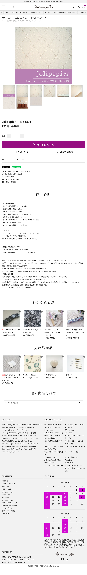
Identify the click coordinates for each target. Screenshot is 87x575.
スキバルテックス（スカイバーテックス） (27, 443)
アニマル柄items (71, 457)
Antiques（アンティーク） (11, 446)
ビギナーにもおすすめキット (75, 446)
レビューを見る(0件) (10, 179)
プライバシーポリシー (26, 559)
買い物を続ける (9, 177)
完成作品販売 (7, 441)
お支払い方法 (6, 557)
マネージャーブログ (9, 511)
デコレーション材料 (22, 435)
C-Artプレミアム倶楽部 (27, 449)
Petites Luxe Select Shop (22, 441)
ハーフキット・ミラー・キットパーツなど (65, 12)
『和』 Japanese (30, 446)
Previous (2, 12)
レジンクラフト (26, 438)
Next (84, 12)
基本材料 (32, 435)
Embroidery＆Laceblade (74, 435)
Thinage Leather (51, 457)
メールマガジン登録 (9, 562)
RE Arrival (69, 430)
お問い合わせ (22, 152)
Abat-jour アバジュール (10, 452)
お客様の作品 (6, 489)
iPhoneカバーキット (72, 452)
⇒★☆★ (27, 287)
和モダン (68, 438)
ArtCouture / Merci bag (11, 424)
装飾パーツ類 (49, 462)
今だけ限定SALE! (20, 427)
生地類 (6, 12)
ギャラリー (5, 486)
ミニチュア (35, 438)
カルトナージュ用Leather (20, 12)
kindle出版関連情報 (9, 505)
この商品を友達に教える (12, 174)
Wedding (68, 460)
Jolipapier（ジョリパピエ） (11, 438)
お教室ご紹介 (6, 494)
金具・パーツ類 (35, 12)
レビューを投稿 (9, 182)
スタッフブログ (7, 508)
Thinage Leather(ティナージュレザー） (16, 433)
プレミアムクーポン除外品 (53, 465)
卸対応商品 (69, 462)
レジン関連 (6, 513)
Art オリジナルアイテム (52, 460)
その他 (22, 446)
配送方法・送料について (10, 559)
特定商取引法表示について (21, 557)
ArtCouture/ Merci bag (53, 433)
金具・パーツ (6, 435)
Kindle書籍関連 (8, 427)
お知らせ (5, 481)
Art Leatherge (7, 443)
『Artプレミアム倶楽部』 (52, 435)
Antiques (5, 497)
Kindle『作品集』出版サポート (31, 424)
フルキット (47, 12)
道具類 (13, 435)
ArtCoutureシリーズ (9, 503)
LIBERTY (68, 433)
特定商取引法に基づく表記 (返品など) (17, 171)
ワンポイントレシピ (8, 484)
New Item (49, 430)
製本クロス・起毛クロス (10, 449)
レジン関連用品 (50, 438)
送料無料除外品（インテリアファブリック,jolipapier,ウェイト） (25, 21)
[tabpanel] (43, 55)
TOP (3, 21)
